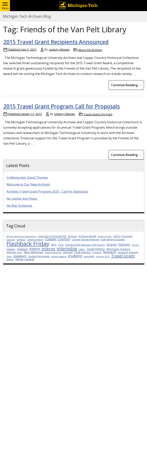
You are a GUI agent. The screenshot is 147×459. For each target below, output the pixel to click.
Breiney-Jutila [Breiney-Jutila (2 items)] (104, 236)
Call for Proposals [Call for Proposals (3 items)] (122, 236)
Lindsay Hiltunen (59, 49)
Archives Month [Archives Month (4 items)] (87, 236)
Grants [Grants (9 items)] (111, 244)
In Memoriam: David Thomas (27, 177)
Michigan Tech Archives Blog (27, 16)
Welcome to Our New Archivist (28, 184)
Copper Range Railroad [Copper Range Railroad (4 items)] (85, 239)
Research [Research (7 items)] (109, 252)
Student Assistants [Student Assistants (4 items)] (39, 256)
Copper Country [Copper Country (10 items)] (57, 239)
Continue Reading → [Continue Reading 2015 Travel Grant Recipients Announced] (126, 85)
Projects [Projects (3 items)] (96, 252)
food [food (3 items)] (61, 245)
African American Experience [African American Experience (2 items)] (22, 236)
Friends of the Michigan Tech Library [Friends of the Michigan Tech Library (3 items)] (85, 245)
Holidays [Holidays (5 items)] (22, 249)
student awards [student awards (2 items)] (58, 256)
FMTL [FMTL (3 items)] (54, 245)
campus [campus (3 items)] (21, 239)
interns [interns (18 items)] (48, 248)
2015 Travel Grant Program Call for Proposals (61, 106)
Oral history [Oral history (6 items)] (82, 252)
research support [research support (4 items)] (128, 252)
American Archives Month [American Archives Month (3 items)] (52, 236)
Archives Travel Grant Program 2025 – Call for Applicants (47, 191)
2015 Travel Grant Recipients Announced (56, 41)
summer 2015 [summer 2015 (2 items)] (102, 256)
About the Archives (90, 50)
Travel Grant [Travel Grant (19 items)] (123, 255)
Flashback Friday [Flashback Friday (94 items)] (28, 243)
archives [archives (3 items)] (72, 236)
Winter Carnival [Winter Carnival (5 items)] (24, 259)
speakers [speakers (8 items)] (19, 256)
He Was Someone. (19, 206)
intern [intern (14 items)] (34, 248)
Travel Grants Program (97, 114)
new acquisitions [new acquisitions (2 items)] (53, 252)
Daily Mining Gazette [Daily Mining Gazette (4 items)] (113, 239)
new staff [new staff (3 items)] (68, 252)
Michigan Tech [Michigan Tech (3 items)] (14, 252)
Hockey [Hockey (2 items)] (135, 245)
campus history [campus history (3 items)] (35, 239)
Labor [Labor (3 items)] (82, 249)
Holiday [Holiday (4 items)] (11, 249)
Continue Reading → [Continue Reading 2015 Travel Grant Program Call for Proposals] (126, 155)
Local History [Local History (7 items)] (96, 249)
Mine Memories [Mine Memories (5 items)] (33, 252)
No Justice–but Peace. (22, 198)
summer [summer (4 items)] (89, 256)
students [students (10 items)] (75, 256)
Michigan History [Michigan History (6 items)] (118, 249)
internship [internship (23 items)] (67, 248)
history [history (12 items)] (124, 244)
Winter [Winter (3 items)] (10, 259)
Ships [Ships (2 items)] (9, 256)
